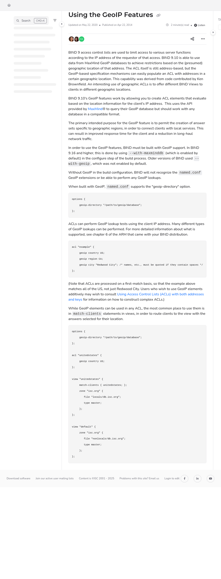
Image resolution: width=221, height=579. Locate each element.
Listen (199, 25)
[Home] (9, 5)
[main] (137, 240)
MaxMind (95, 109)
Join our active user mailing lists (55, 478)
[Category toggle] (61, 24)
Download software (18, 478)
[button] (31, 20)
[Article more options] (202, 39)
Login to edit (172, 478)
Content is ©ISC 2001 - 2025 (96, 478)
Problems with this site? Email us (139, 478)
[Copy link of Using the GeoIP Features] (158, 15)
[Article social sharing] (192, 39)
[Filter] (55, 20)
